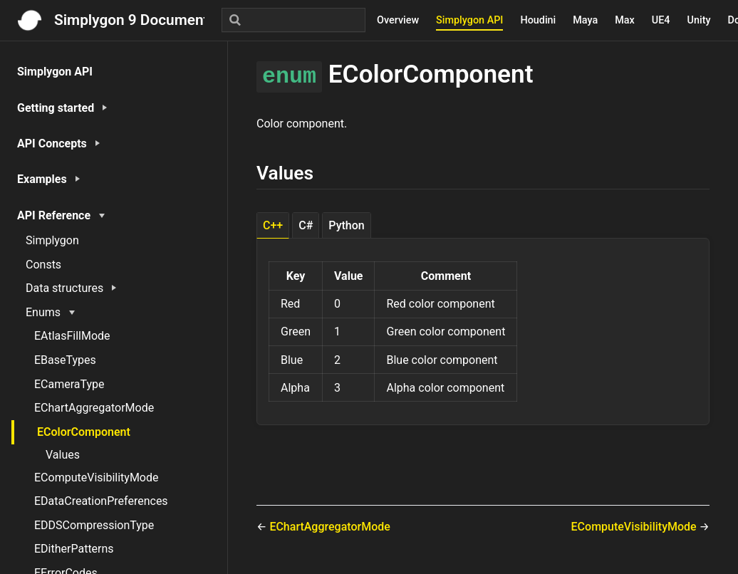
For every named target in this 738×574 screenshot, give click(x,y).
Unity (699, 20)
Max (625, 20)
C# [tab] (305, 225)
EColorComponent (83, 432)
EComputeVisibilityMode (96, 477)
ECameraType (69, 384)
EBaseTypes (65, 360)
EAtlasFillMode (72, 336)
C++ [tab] (273, 225)
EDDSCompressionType (94, 525)
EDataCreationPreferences (101, 501)
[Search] (293, 20)
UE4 (661, 20)
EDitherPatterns (74, 548)
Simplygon (52, 240)
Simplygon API (469, 20)
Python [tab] (346, 225)
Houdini (538, 20)
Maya (585, 20)
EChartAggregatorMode (94, 407)
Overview (398, 20)
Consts (43, 264)
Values (63, 454)
